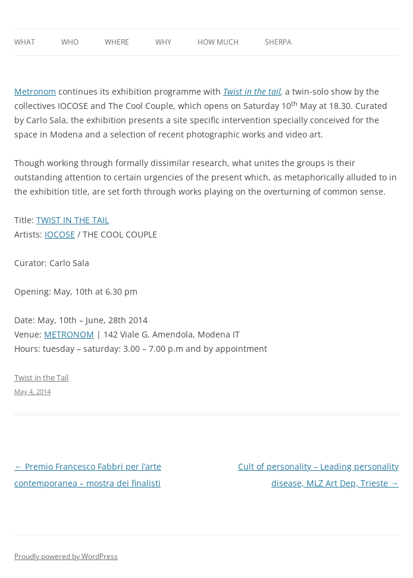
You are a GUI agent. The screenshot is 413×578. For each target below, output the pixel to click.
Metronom (35, 91)
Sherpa (278, 42)
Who (70, 42)
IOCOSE (60, 234)
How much (218, 42)
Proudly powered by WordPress (66, 556)
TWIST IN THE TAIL (72, 220)
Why (163, 42)
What (24, 42)
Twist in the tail (252, 91)
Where (117, 42)
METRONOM (69, 334)
